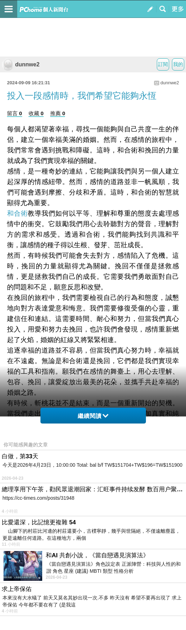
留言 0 (14, 113)
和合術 (17, 213)
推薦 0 (57, 113)
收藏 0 (36, 113)
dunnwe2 (20, 64)
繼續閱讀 (93, 416)
